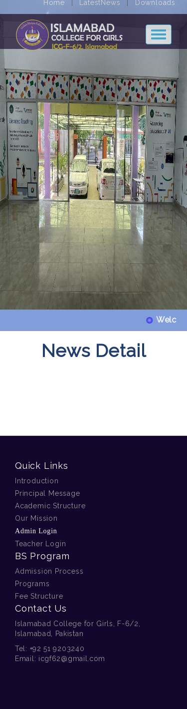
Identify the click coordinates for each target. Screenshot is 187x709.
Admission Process (49, 571)
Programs (32, 584)
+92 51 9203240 (57, 649)
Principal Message (47, 493)
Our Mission (36, 518)
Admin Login (36, 531)
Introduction (37, 481)
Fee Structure (39, 596)
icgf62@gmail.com (71, 659)
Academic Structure (50, 506)
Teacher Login (40, 544)
